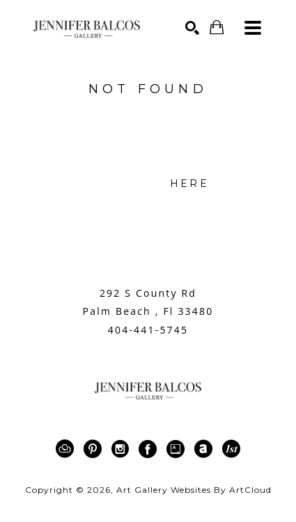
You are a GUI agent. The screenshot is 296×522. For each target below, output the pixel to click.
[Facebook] (150, 449)
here (189, 183)
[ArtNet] (205, 449)
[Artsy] (177, 449)
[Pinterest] (95, 449)
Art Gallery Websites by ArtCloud (194, 489)
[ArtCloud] (67, 449)
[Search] (192, 28)
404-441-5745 (148, 330)
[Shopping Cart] (217, 27)
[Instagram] (122, 449)
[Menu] (252, 28)
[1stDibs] (231, 449)
